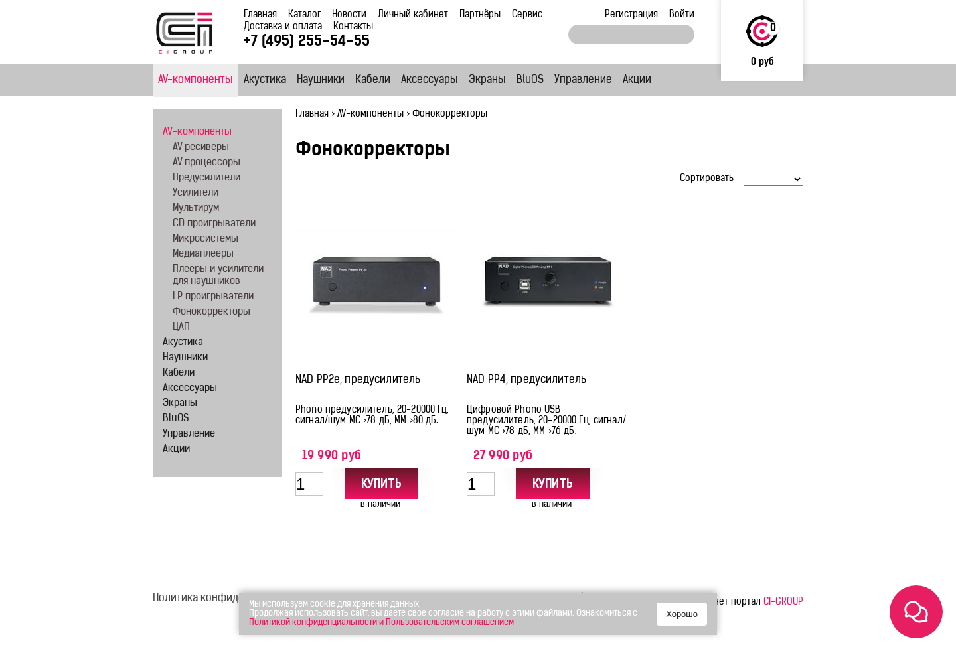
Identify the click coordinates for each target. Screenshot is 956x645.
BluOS (530, 80)
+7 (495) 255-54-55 (307, 42)
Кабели (372, 80)
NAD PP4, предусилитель (526, 380)
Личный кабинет (413, 15)
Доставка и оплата (283, 27)
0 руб (762, 63)
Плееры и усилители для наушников (218, 276)
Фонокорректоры (211, 312)
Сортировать (707, 179)
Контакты (353, 27)
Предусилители (206, 178)
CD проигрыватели (214, 224)
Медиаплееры (203, 254)
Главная (260, 15)
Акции (637, 80)
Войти (681, 15)
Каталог (304, 15)
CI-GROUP (783, 602)
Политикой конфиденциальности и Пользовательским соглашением (381, 622)
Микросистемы (205, 239)
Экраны (487, 80)
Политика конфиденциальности (230, 598)
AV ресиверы (201, 148)
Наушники (321, 80)
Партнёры (480, 15)
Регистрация (631, 15)
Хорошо (682, 614)
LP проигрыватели (213, 297)
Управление (583, 80)
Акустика (265, 80)
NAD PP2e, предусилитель (357, 380)
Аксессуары (429, 80)
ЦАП (181, 327)
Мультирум (196, 209)
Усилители (195, 193)
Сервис (527, 15)
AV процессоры (206, 163)
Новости (349, 15)
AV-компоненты (195, 80)
